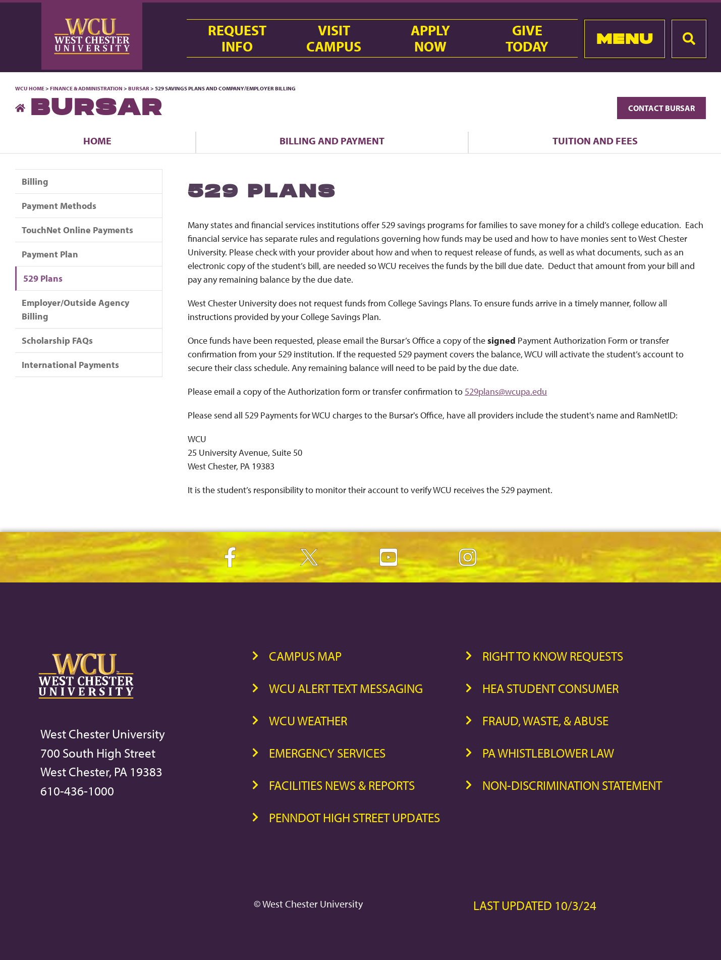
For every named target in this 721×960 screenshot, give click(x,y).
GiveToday (527, 38)
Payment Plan (50, 254)
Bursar (138, 88)
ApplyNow (430, 38)
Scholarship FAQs (57, 340)
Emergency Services (327, 753)
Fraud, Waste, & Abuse (545, 720)
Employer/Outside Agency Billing (75, 309)
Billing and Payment (332, 140)
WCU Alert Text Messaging (346, 688)
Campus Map (305, 656)
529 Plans (43, 278)
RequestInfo (237, 38)
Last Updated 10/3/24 (534, 905)
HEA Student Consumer (550, 688)
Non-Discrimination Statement (572, 785)
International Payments (70, 364)
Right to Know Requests (552, 656)
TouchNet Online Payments (77, 230)
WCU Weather (308, 720)
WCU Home (29, 88)
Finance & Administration (86, 88)
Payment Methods (59, 205)
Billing (35, 181)
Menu (624, 38)
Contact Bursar (661, 108)
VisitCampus (333, 38)
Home (97, 140)
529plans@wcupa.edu (506, 391)
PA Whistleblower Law (548, 753)
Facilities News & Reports (342, 785)
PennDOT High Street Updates (354, 817)
